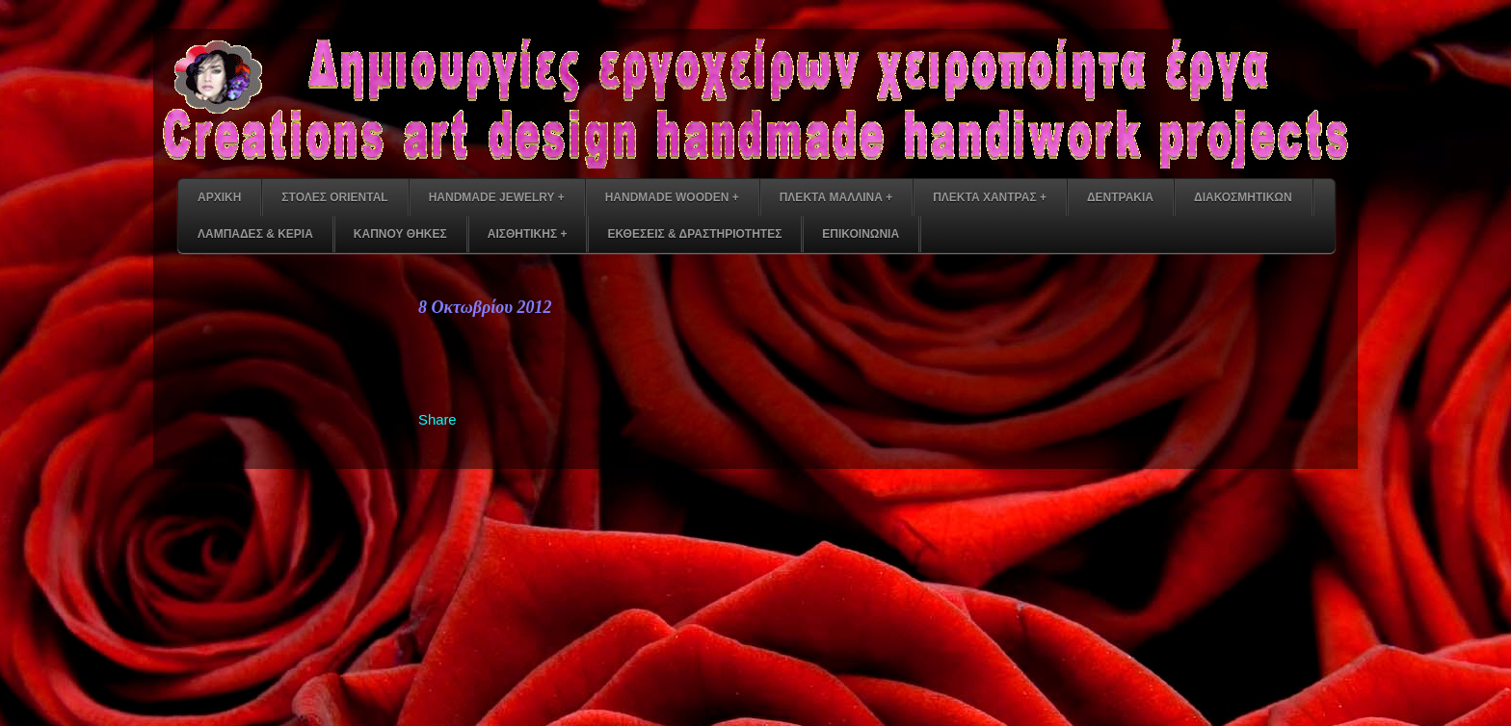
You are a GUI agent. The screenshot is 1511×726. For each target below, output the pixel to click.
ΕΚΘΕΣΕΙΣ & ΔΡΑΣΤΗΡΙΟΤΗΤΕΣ (694, 234)
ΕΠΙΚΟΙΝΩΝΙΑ (860, 234)
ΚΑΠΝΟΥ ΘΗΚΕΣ (400, 234)
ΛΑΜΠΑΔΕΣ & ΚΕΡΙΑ (255, 234)
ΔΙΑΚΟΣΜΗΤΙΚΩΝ (1243, 197)
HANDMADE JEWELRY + (497, 197)
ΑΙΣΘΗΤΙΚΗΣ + (528, 234)
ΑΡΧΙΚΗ (219, 197)
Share (437, 420)
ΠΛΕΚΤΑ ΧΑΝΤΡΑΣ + (990, 197)
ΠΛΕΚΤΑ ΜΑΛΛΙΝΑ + (836, 197)
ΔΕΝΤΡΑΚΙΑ (1120, 197)
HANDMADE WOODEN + (672, 197)
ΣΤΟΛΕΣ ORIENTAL (334, 197)
